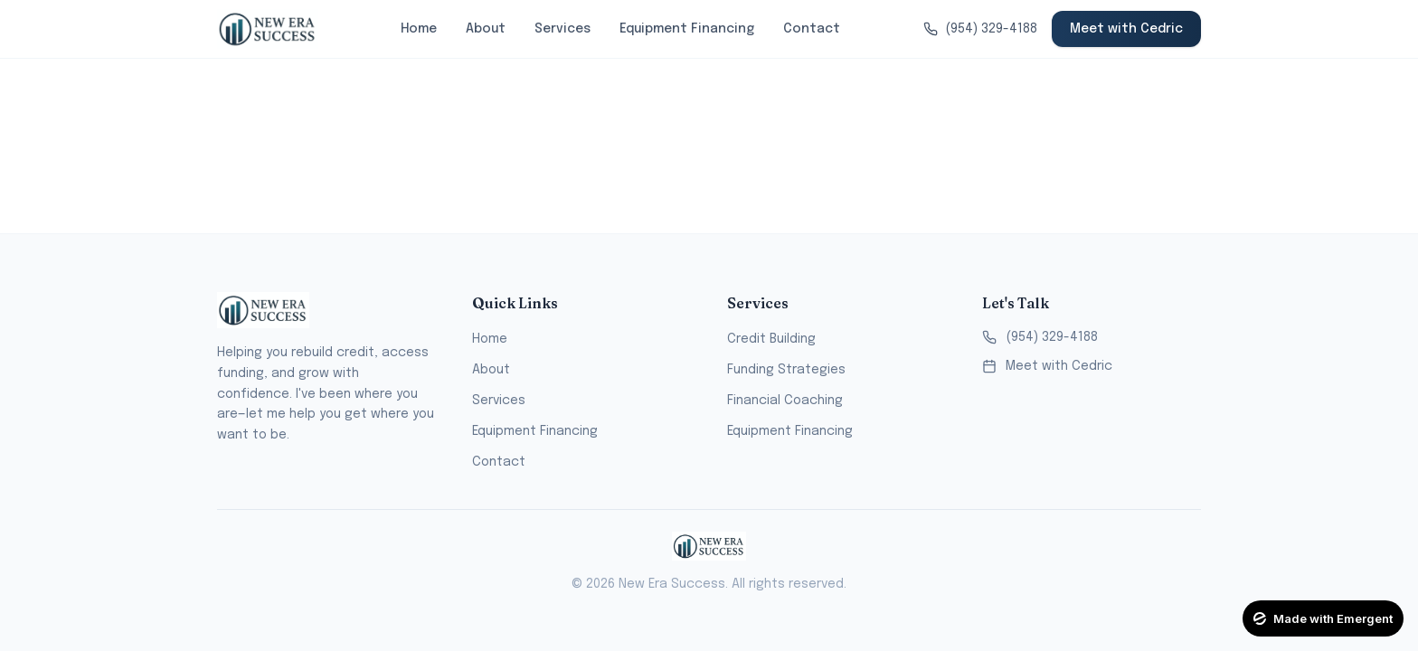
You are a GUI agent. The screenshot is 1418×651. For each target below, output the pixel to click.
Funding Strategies (786, 369)
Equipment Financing (686, 29)
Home (419, 29)
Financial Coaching (785, 400)
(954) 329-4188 (1040, 337)
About (486, 29)
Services (562, 29)
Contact (811, 29)
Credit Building (771, 339)
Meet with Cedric (1126, 29)
